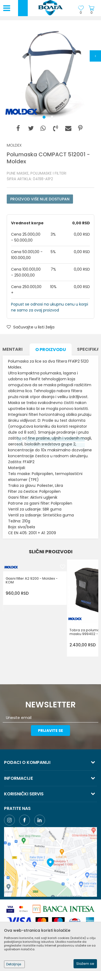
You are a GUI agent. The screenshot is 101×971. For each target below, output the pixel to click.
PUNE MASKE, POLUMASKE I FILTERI (36, 173)
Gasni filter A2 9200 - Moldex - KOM (32, 580)
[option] (50, 73)
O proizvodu (50, 349)
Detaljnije (13, 964)
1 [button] (45, 118)
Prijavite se (50, 730)
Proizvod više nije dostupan (39, 199)
